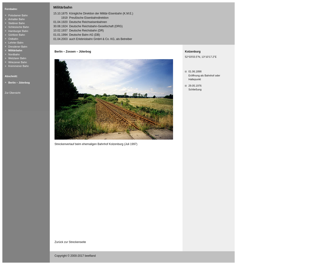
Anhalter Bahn (16, 19)
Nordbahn (14, 54)
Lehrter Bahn (15, 42)
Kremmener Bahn (18, 66)
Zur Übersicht (12, 92)
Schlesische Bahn (18, 27)
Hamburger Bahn (18, 31)
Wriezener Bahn (17, 62)
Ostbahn (13, 38)
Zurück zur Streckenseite (70, 242)
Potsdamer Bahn (18, 15)
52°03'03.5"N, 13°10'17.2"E (201, 56)
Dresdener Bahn (17, 46)
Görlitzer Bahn (16, 34)
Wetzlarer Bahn (17, 58)
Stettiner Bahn (16, 23)
